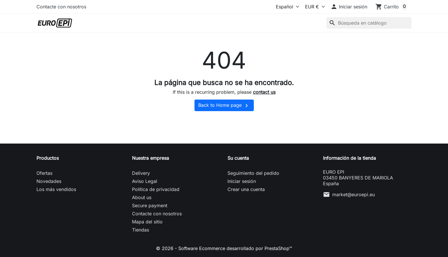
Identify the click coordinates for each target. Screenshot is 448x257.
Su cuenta (238, 158)
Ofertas (44, 173)
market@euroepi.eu (353, 194)
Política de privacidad (155, 189)
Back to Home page (224, 105)
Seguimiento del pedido (253, 173)
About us (141, 197)
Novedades (48, 181)
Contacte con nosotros (61, 7)
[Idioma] (283, 6)
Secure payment (149, 205)
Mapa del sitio (147, 222)
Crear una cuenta (246, 189)
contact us (264, 92)
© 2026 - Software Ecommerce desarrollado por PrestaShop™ (224, 248)
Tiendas (140, 230)
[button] (349, 6)
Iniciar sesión (241, 181)
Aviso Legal (144, 181)
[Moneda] (313, 6)
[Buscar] (369, 23)
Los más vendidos (56, 189)
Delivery (141, 173)
